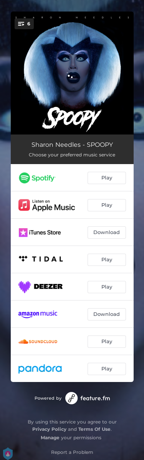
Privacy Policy (49, 429)
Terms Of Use (94, 429)
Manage (50, 437)
